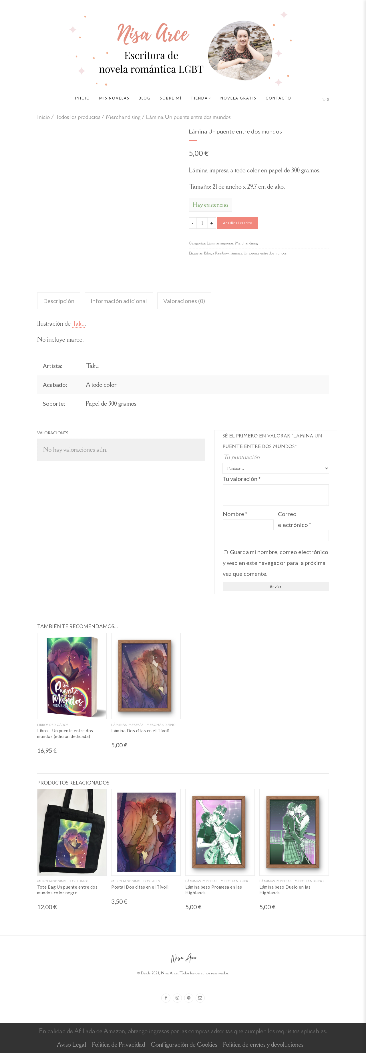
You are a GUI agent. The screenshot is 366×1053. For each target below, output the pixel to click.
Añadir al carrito (237, 223)
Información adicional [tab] (119, 300)
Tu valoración (242, 478)
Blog (145, 98)
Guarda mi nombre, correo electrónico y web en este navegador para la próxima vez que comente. (275, 562)
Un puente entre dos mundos (265, 253)
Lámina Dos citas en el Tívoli (140, 730)
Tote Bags (79, 881)
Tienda (199, 98)
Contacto (278, 98)
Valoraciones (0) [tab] (184, 300)
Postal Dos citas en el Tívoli (140, 886)
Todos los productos (77, 116)
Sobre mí (171, 98)
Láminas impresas (220, 243)
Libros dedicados (52, 725)
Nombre (235, 513)
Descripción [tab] (58, 300)
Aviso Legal (71, 1044)
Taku (78, 323)
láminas (236, 253)
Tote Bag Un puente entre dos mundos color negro (67, 889)
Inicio (82, 98)
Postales (152, 881)
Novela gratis (238, 98)
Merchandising (123, 116)
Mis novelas (114, 98)
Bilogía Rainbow (216, 253)
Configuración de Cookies (184, 1044)
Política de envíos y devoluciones (263, 1044)
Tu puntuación (241, 457)
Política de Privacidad (118, 1044)
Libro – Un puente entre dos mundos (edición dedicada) (65, 733)
